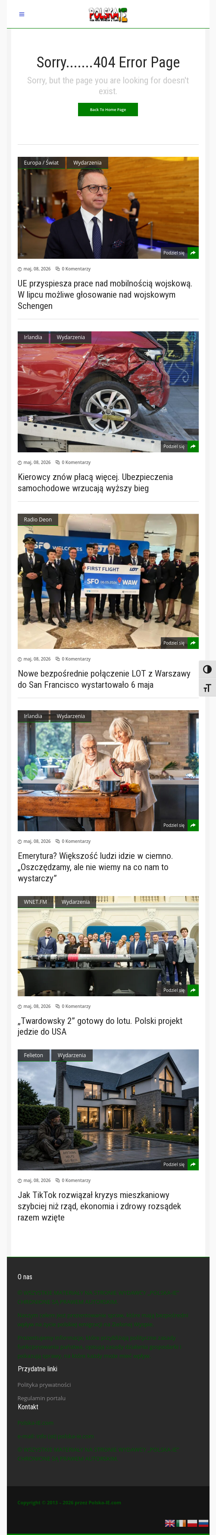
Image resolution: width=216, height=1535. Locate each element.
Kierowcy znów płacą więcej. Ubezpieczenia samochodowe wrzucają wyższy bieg (95, 482)
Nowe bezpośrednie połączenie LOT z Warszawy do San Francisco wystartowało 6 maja (104, 679)
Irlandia (33, 337)
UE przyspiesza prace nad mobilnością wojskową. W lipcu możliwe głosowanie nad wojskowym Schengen (105, 294)
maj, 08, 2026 (37, 269)
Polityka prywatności (44, 1385)
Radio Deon (38, 519)
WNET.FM (35, 902)
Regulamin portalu (42, 1398)
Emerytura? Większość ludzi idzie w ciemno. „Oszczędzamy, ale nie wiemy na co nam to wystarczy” (95, 867)
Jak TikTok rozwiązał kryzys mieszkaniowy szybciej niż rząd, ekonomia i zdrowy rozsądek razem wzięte (99, 1206)
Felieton (34, 1055)
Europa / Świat (41, 162)
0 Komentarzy (76, 269)
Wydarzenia (87, 162)
